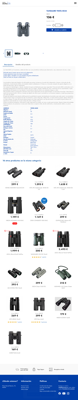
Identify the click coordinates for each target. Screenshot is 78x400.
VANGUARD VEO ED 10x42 (39, 254)
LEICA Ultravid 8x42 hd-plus (15, 254)
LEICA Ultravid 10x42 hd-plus (63, 253)
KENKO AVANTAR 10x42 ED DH (14, 188)
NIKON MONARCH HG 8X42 (14, 220)
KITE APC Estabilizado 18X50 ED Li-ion (63, 188)
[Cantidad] (57, 25)
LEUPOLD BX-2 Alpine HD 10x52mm (63, 221)
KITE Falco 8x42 (39, 319)
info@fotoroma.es (63, 387)
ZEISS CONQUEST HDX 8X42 (39, 220)
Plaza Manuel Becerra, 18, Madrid (9, 386)
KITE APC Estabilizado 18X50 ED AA (39, 188)
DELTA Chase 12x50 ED (39, 286)
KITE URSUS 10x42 (14, 319)
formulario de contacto (68, 389)
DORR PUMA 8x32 (14, 353)
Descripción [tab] (8, 64)
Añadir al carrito (58, 30)
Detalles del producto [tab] (23, 64)
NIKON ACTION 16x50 (63, 318)
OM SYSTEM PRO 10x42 (15, 288)
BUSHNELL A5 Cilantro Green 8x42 (63, 287)
